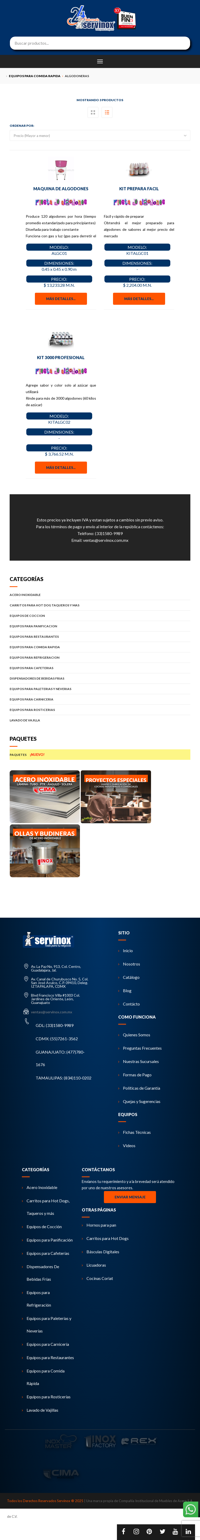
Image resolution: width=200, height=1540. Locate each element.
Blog (125, 990)
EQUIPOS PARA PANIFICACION (100, 626)
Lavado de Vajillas (40, 1409)
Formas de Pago (135, 1074)
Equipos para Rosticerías (46, 1396)
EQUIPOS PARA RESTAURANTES (100, 637)
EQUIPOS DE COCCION (100, 616)
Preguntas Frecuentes (140, 1047)
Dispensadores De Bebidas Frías (40, 1273)
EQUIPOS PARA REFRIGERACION (100, 657)
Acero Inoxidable (39, 1187)
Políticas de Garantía (139, 1087)
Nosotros (129, 963)
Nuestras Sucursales (138, 1061)
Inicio (125, 950)
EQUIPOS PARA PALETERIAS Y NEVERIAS (100, 689)
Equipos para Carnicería (45, 1344)
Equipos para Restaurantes (48, 1357)
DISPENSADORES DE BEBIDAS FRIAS (100, 678)
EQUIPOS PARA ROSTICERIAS (100, 710)
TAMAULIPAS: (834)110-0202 (63, 1077)
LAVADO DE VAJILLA (100, 720)
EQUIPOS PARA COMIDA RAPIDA (100, 647)
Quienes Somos (134, 1034)
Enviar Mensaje (130, 1197)
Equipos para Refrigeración (36, 1298)
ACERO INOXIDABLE (100, 595)
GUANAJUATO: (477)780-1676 (60, 1058)
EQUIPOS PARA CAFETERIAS (100, 668)
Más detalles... (61, 299)
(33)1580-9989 (109, 533)
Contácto (129, 1003)
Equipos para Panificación (47, 1239)
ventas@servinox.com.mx (105, 540)
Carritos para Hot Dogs (105, 1238)
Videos (126, 1145)
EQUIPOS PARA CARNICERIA (100, 699)
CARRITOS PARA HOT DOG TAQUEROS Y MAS (100, 605)
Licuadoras (94, 1264)
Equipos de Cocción (42, 1226)
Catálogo (129, 977)
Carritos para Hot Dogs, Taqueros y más (46, 1207)
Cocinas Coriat (97, 1278)
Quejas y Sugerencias (139, 1101)
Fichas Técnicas (134, 1132)
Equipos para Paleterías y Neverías (46, 1324)
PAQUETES (100, 754)
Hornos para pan (99, 1224)
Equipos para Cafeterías (45, 1253)
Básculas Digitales (100, 1251)
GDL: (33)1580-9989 (54, 1025)
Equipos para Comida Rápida (43, 1377)
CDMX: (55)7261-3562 (57, 1038)
